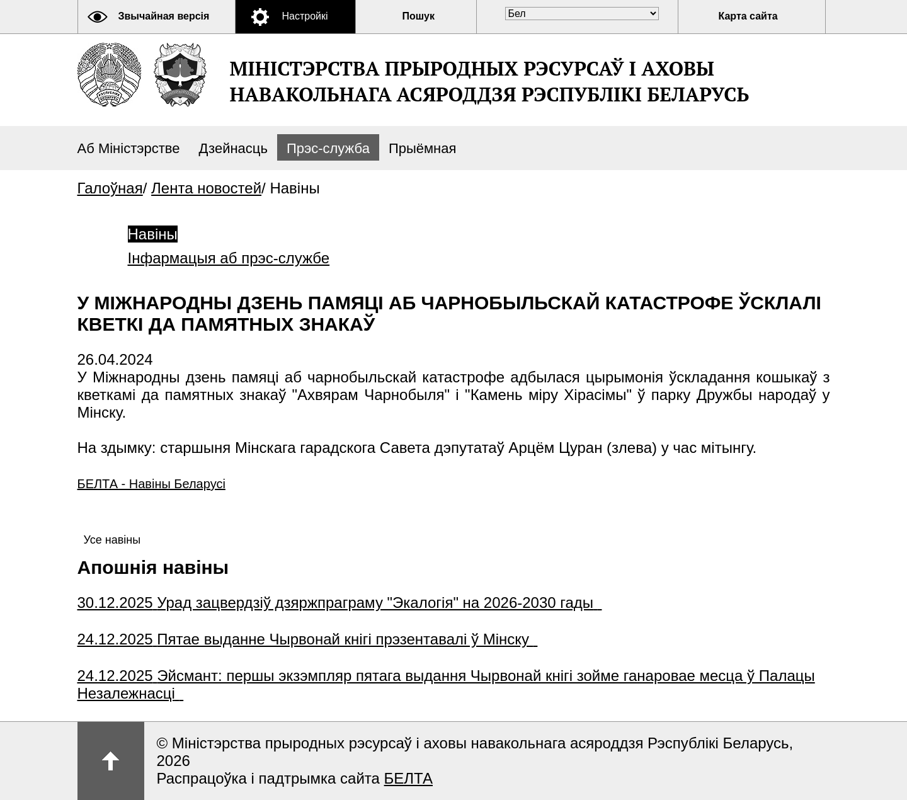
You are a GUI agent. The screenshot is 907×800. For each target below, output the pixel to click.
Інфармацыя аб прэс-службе (229, 257)
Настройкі (305, 16)
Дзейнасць (232, 148)
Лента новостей (206, 188)
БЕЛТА (408, 778)
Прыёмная (423, 148)
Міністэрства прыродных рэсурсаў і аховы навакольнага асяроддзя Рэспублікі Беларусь (490, 81)
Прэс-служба (328, 148)
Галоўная (110, 188)
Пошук (418, 16)
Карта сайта (748, 16)
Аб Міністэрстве (128, 148)
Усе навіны (112, 540)
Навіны (153, 234)
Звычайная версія (164, 16)
